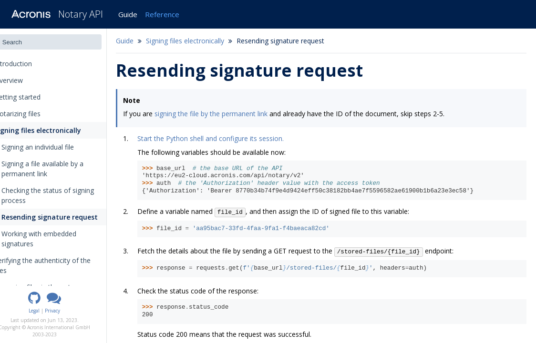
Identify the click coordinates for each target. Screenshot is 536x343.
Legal (51, 310)
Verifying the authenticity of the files (56, 265)
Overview (22, 80)
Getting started (31, 96)
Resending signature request (67, 217)
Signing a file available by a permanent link (60, 168)
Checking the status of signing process (65, 195)
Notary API (80, 14)
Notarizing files (31, 113)
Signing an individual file (55, 146)
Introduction (30, 63)
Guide (127, 14)
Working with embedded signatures (52, 238)
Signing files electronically (50, 130)
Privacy (70, 310)
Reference (162, 14)
